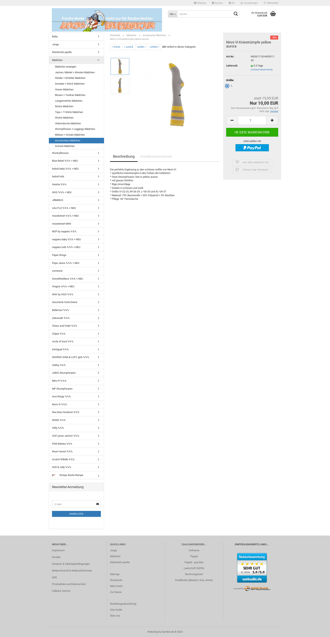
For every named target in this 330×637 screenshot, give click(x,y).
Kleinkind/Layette (62, 52)
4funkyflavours (60, 153)
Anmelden (76, 513)
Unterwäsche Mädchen (68, 123)
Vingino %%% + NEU (63, 286)
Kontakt (56, 557)
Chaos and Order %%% (64, 325)
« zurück (128, 46)
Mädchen (57, 60)
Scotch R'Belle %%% (63, 459)
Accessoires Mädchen (67, 140)
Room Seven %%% (62, 451)
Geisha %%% (59, 184)
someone (57, 270)
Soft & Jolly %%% (61, 467)
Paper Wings (59, 255)
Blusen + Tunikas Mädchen (70, 95)
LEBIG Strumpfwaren (64, 372)
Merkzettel (271, 3)
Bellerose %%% (60, 310)
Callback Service (61, 590)
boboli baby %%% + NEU (65, 168)
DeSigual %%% (60, 349)
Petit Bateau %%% (62, 443)
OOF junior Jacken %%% (65, 435)
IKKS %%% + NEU (61, 192)
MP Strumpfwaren (62, 388)
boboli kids (58, 176)
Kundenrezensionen (156, 156)
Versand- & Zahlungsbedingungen (71, 563)
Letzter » (154, 46)
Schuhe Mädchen (65, 146)
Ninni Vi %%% (59, 404)
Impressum (58, 550)
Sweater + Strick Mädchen (70, 83)
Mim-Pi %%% (59, 380)
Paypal (194, 556)
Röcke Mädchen (64, 106)
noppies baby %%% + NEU (66, 239)
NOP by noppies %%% (64, 231)
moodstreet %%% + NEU (65, 215)
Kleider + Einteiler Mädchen (70, 77)
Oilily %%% (58, 427)
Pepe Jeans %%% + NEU (65, 263)
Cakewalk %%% (61, 318)
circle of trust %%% (62, 341)
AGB (54, 577)
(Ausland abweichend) (262, 69)
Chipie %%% (59, 333)
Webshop (152, 631)
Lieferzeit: (232, 65)
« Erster (116, 46)
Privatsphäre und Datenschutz (69, 584)
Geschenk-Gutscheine (64, 302)
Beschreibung (124, 156)
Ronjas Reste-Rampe (67, 475)
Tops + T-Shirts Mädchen (69, 112)
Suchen (217, 3)
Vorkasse (194, 550)
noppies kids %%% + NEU (66, 247)
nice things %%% (61, 396)
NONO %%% (59, 420)
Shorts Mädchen (64, 117)
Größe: (230, 80)
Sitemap (200, 3)
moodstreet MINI (61, 223)
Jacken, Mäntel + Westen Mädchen (75, 72)
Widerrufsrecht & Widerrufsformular (72, 570)
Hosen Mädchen (64, 89)
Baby (55, 36)
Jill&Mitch (57, 200)
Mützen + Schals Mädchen (70, 134)
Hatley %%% (59, 365)
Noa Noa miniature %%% (65, 412)
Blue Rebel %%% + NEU (65, 160)
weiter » (141, 46)
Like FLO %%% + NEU (64, 208)
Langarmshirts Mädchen (68, 100)
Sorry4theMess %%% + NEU (67, 278)
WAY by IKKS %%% (62, 294)
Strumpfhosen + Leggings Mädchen (75, 128)
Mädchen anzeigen (65, 66)
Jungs (55, 44)
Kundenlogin (249, 3)
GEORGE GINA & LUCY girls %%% (70, 357)
